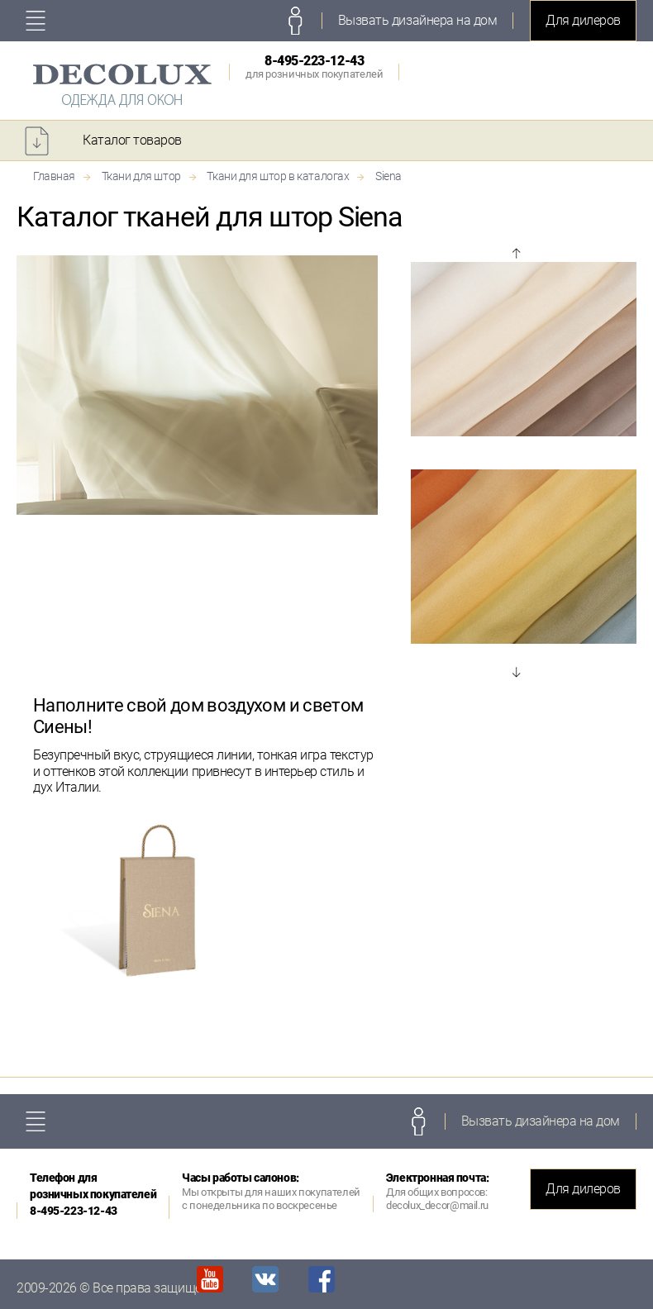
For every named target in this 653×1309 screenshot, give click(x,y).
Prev (516, 253)
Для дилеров (583, 20)
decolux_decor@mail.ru (437, 1205)
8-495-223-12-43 (314, 66)
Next (516, 671)
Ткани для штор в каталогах (278, 176)
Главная (54, 176)
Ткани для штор (141, 176)
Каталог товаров (132, 140)
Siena (388, 176)
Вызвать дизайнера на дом (417, 20)
